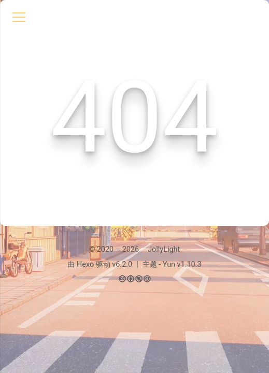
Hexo (85, 264)
